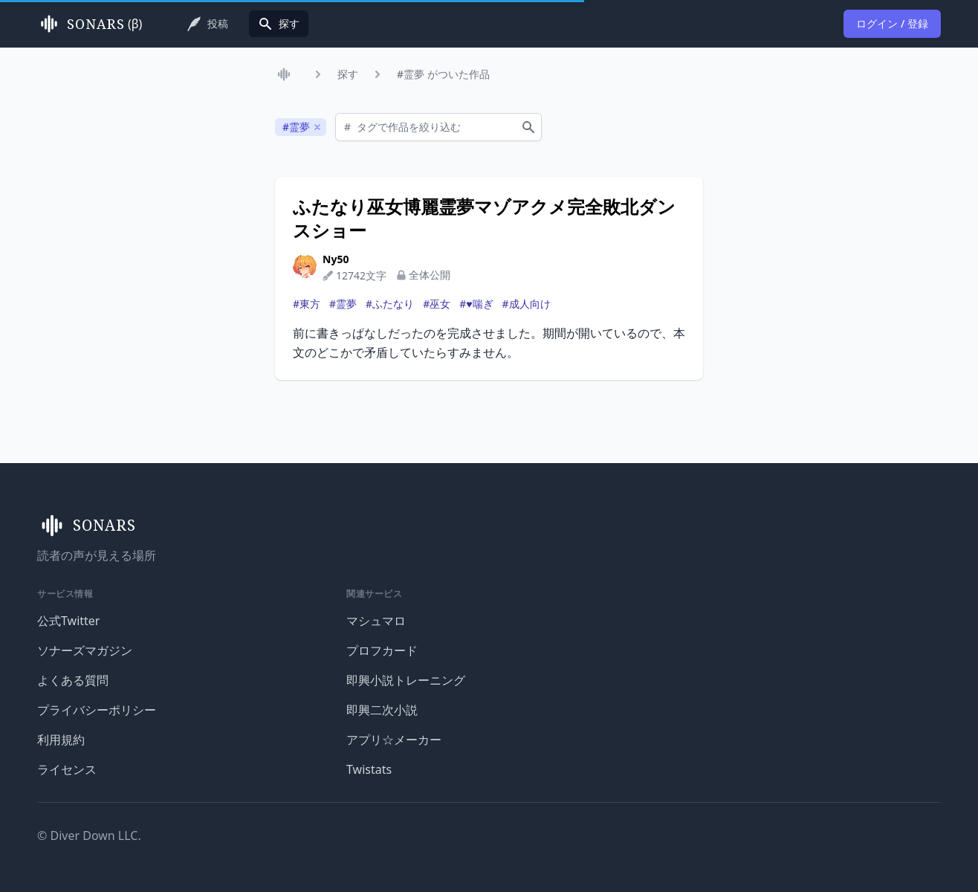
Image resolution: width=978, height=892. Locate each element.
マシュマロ (376, 621)
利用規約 (61, 739)
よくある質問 (73, 680)
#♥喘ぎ (476, 304)
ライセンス (67, 769)
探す (347, 74)
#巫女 (436, 304)
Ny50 (336, 259)
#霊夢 (343, 304)
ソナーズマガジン (84, 650)
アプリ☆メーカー (393, 739)
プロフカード (382, 650)
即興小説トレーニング (405, 680)
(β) (89, 24)
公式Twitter (68, 621)
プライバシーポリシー (96, 710)
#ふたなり (390, 304)
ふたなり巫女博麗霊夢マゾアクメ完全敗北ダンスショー (484, 218)
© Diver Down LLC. (89, 835)
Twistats (369, 769)
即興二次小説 (382, 710)
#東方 (306, 304)
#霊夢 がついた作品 (443, 74)
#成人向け (526, 304)
